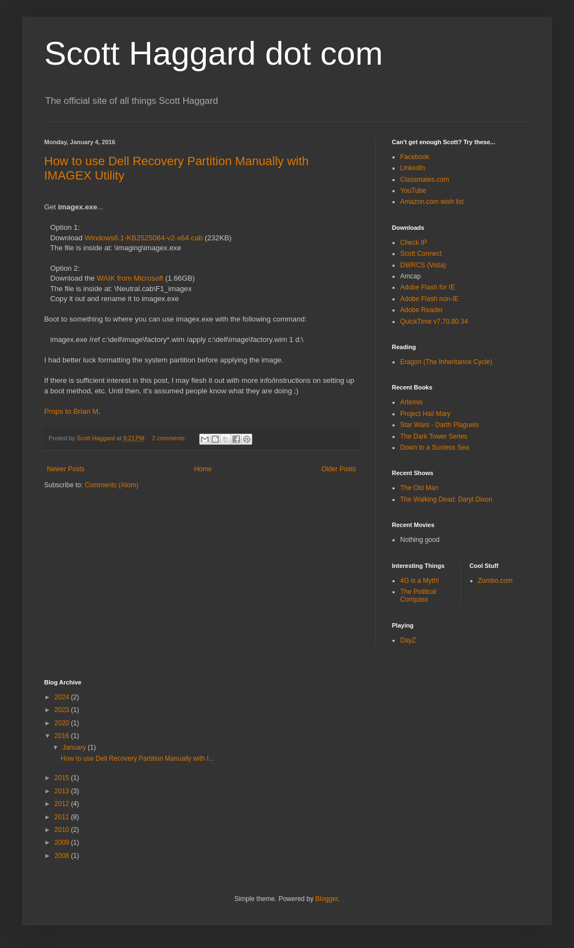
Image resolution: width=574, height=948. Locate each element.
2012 (63, 804)
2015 (63, 778)
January (75, 747)
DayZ (408, 640)
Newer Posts (65, 469)
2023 (63, 710)
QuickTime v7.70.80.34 (434, 321)
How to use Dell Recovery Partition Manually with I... (137, 758)
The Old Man (419, 488)
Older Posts (338, 469)
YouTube (413, 190)
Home (203, 469)
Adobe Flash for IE (427, 287)
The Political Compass (418, 595)
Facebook (414, 157)
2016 (63, 736)
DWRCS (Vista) (423, 265)
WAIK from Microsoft (130, 278)
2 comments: (170, 438)
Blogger (326, 899)
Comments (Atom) (111, 485)
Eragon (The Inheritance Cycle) (446, 362)
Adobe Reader (421, 310)
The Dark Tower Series (433, 436)
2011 (63, 817)
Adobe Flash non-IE (429, 299)
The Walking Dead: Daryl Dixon (446, 499)
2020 (63, 723)
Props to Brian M (71, 411)
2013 (63, 791)
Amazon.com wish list (432, 202)
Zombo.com (495, 580)
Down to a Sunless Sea (434, 447)
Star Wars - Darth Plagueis (439, 425)
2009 (63, 842)
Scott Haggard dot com (213, 53)
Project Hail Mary (425, 414)
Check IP (413, 242)
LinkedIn (412, 168)
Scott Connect (421, 253)
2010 (63, 830)
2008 (63, 856)
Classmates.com (424, 179)
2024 (63, 697)
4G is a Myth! (419, 580)
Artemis (411, 402)
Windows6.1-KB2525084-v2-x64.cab (143, 238)
